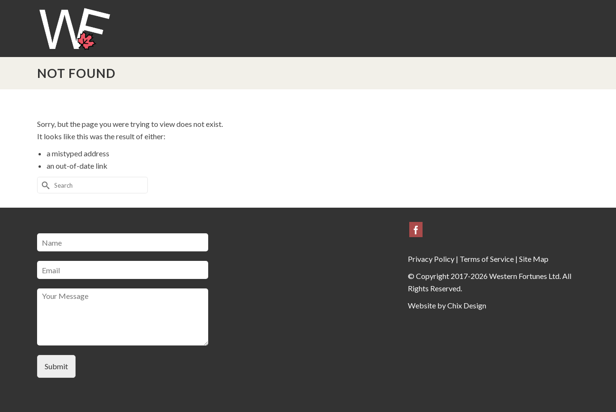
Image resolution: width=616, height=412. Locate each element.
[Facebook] (416, 229)
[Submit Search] (44, 185)
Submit (56, 366)
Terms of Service (487, 258)
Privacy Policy (431, 258)
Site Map (534, 258)
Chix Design (466, 305)
